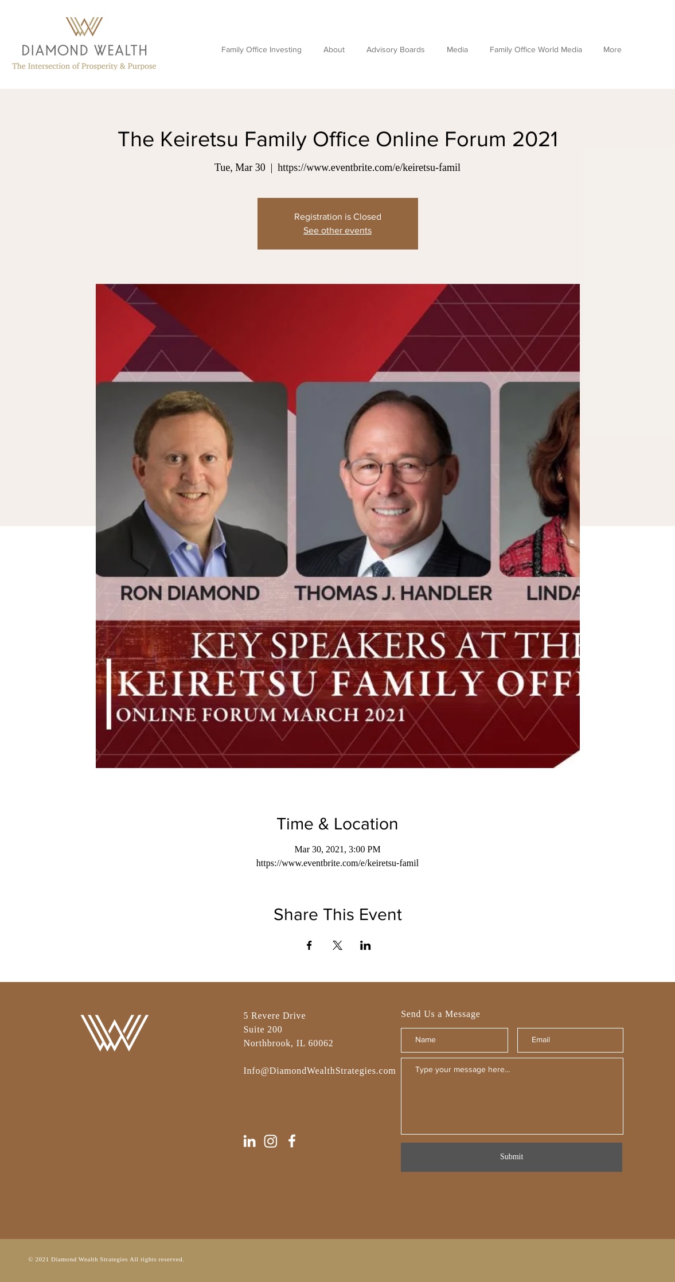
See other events (337, 230)
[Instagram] (270, 1140)
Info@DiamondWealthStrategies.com (319, 1071)
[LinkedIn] (249, 1140)
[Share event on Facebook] (309, 945)
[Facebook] (292, 1140)
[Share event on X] (337, 945)
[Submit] (511, 1157)
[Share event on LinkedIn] (365, 945)
